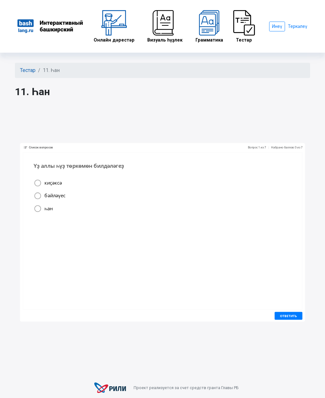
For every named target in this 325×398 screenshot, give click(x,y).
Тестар (244, 26)
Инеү (277, 26)
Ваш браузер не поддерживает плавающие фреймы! (162, 232)
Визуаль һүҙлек (165, 26)
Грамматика (209, 26)
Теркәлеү (297, 26)
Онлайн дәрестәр (114, 26)
